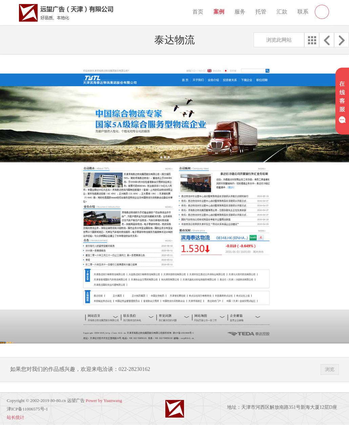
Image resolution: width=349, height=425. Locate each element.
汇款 (281, 12)
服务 (239, 12)
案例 (218, 12)
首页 (197, 12)
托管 (260, 12)
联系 (302, 12)
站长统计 (15, 417)
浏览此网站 (279, 40)
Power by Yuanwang (104, 400)
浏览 (329, 369)
